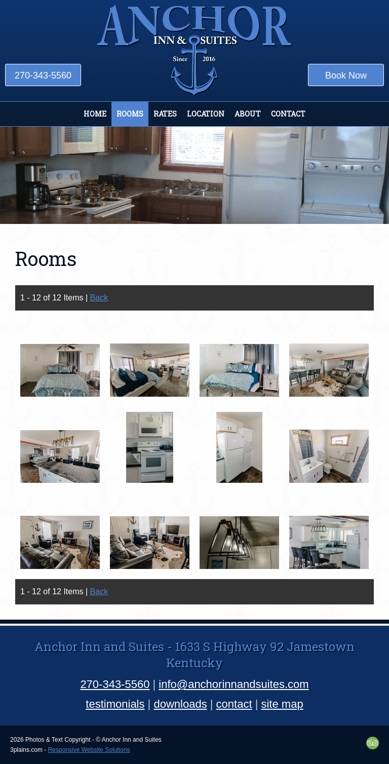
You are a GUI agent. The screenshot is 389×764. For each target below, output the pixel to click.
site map (282, 704)
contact (234, 704)
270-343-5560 (43, 75)
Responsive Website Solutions (89, 749)
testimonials (115, 704)
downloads (180, 704)
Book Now (346, 75)
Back (99, 297)
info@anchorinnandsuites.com (233, 684)
